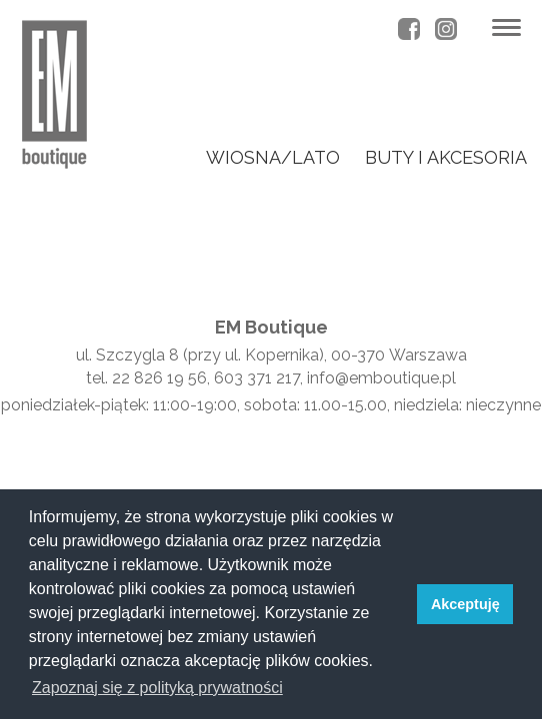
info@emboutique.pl (381, 377)
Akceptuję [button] (465, 604)
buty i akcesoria (446, 157)
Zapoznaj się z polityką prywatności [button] (157, 687)
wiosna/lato (273, 157)
